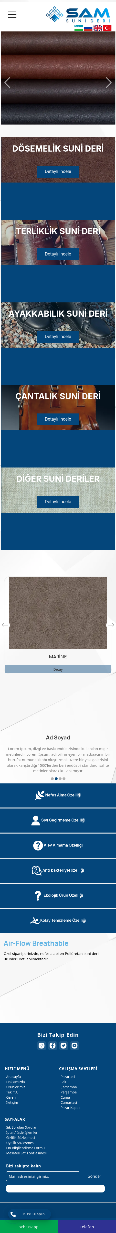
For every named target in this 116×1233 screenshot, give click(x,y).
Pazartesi (67, 1077)
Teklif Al (11, 1092)
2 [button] (56, 778)
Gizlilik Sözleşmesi (20, 1137)
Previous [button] (7, 82)
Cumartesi (68, 1102)
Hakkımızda (15, 1082)
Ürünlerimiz (15, 1087)
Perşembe (68, 1092)
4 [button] (64, 778)
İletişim (11, 1102)
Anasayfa (13, 1077)
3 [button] (60, 778)
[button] (58, 795)
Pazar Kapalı (69, 1108)
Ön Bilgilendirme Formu (25, 1148)
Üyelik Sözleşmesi (19, 1143)
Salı (62, 1082)
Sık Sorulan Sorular (21, 1127)
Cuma (64, 1097)
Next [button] (109, 82)
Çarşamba (68, 1087)
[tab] (58, 795)
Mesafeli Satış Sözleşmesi (25, 1153)
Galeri (10, 1097)
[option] (58, 77)
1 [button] (52, 778)
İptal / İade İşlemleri (21, 1132)
